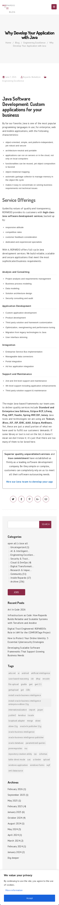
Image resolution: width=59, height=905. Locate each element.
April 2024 (13, 834)
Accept (29, 898)
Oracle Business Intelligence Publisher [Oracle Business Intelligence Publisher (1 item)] (26, 737)
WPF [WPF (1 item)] (48, 765)
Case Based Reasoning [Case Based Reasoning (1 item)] (18, 678)
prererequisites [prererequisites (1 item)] (15, 748)
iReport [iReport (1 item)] (32, 709)
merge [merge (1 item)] (30, 720)
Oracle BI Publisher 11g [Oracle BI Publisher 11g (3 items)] (30, 726)
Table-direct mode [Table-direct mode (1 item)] (16, 759)
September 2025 (16, 794)
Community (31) (18, 573)
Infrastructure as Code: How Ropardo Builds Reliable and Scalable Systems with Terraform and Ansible (28, 619)
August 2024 (14, 823)
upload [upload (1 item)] (46, 759)
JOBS (16, 592)
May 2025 (13, 800)
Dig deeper (13, 857)
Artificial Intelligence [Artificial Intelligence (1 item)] (40, 673)
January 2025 (14, 812)
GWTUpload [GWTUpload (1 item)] (13, 690)
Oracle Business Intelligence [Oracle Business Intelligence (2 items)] (21, 732)
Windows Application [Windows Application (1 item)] (18, 765)
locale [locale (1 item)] (31, 715)
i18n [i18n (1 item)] (28, 690)
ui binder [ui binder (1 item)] (37, 759)
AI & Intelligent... (20, 551)
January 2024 (14, 852)
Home (8, 42)
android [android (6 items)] (25, 673)
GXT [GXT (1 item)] (22, 690)
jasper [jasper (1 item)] (40, 709)
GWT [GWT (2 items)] (31, 684)
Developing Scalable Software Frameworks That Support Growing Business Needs (26, 651)
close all (23, 543)
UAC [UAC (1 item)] (29, 759)
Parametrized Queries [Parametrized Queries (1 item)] (35, 743)
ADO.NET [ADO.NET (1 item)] (12, 673)
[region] (29, 887)
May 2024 (13, 829)
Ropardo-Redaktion (32, 77)
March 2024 (14, 840)
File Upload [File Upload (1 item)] (13, 684)
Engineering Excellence (34, 42)
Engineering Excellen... (23, 554)
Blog (17, 42)
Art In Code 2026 (16, 609)
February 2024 (15, 846)
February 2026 (15, 789)
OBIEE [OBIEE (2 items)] (38, 720)
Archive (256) (17, 581)
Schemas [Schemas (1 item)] (43, 754)
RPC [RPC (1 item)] (35, 754)
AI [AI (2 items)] (19, 673)
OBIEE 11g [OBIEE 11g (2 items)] (13, 726)
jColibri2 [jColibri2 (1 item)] (12, 715)
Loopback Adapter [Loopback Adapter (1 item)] (16, 720)
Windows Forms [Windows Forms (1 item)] (37, 765)
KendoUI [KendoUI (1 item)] (22, 715)
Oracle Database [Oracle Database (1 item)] (16, 743)
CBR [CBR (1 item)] (32, 678)
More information (14, 890)
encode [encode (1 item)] (46, 678)
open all (12, 543)
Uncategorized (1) (20, 547)
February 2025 (15, 806)
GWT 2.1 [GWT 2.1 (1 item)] (38, 684)
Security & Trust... (20, 558)
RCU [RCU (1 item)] (26, 748)
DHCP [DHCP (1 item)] (38, 678)
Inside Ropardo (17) (21, 577)
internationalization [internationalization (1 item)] (17, 709)
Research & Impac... (21, 570)
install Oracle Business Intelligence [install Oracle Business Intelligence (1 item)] (24, 695)
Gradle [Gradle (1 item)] (24, 684)
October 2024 (15, 817)
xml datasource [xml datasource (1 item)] (15, 770)
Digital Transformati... (22, 566)
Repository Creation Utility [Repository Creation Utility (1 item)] (20, 754)
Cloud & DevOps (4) (21, 562)
